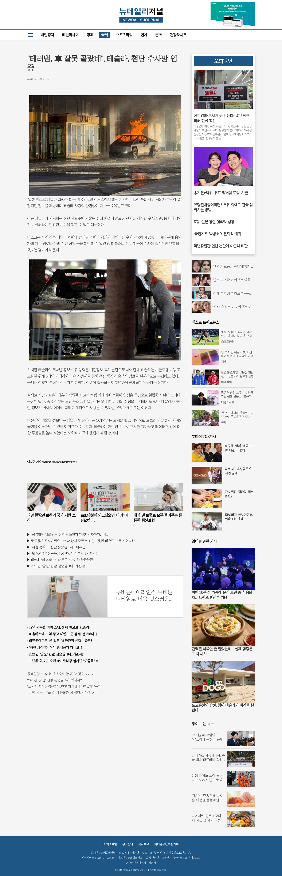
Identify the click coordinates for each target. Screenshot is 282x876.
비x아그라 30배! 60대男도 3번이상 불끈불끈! (62, 559)
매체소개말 (110, 844)
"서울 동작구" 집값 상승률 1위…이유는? (59, 547)
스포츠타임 (124, 35)
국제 (104, 35)
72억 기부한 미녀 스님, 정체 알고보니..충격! (59, 627)
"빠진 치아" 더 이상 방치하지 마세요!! (55, 647)
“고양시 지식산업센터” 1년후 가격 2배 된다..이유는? (63, 686)
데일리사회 (70, 35)
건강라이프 (178, 35)
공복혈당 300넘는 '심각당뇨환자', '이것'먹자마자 (60, 673)
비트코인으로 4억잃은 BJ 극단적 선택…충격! (60, 640)
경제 (90, 35)
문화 (158, 35)
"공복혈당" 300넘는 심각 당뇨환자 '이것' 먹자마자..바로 (69, 534)
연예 (144, 35)
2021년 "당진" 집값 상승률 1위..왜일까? (58, 566)
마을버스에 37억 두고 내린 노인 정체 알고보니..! (63, 634)
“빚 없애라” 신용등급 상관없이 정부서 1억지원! (64, 553)
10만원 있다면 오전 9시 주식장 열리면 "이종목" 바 (64, 661)
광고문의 (127, 844)
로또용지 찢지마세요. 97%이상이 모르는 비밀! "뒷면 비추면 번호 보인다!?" (83, 540)
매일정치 (47, 35)
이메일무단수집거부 (166, 844)
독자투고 (143, 844)
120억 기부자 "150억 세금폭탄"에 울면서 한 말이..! (62, 692)
